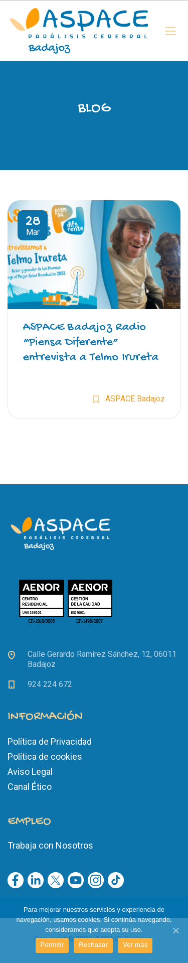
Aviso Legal (30, 771)
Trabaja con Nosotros (50, 845)
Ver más (135, 944)
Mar (33, 227)
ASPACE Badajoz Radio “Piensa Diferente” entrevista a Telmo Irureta (90, 342)
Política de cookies (45, 756)
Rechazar (93, 944)
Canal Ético (30, 786)
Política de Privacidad (50, 741)
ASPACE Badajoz (135, 398)
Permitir (52, 944)
